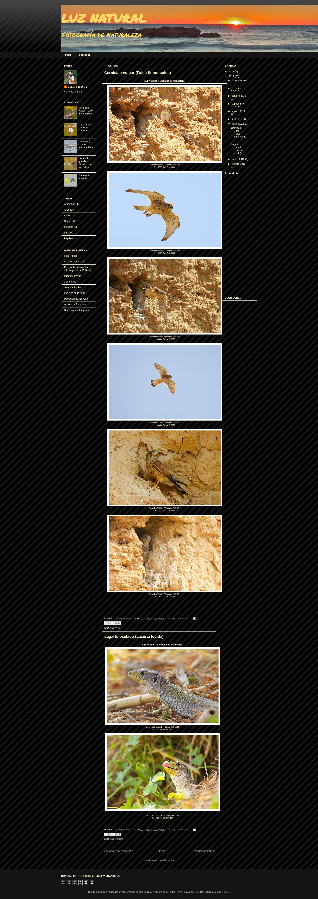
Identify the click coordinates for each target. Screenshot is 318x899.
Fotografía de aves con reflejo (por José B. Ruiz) (77, 269)
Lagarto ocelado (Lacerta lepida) (134, 636)
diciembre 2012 (240, 80)
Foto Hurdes (71, 255)
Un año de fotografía (75, 304)
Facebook (84, 54)
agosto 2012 (238, 111)
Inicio (68, 54)
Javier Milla (70, 281)
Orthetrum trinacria (84, 177)
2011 (232, 172)
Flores (67, 215)
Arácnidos (69, 204)
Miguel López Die (78, 87)
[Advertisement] (239, 235)
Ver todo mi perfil (73, 91)
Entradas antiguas (203, 850)
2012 (232, 76)
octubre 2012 (239, 95)
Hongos (68, 221)
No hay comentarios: (179, 618)
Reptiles (119, 839)
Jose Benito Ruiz (73, 287)
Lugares (68, 232)
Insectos (68, 226)
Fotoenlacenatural (74, 261)
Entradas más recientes (118, 850)
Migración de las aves (76, 298)
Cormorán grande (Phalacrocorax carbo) (85, 163)
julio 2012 (237, 119)
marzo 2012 (238, 159)
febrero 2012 (238, 163)
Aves (117, 627)
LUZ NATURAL (103, 18)
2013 (232, 71)
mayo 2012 (238, 123)
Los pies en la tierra (74, 293)
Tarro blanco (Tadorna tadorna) (85, 127)
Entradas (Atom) (166, 860)
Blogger (225, 892)
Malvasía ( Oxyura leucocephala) (85, 146)
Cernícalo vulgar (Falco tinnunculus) (137, 72)
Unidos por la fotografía (77, 310)
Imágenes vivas (72, 275)
